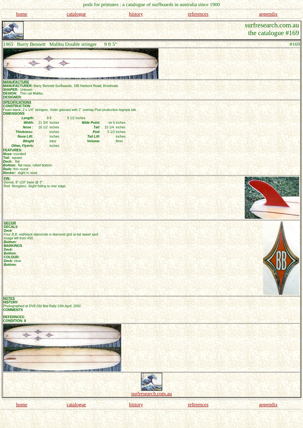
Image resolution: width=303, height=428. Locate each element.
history (136, 14)
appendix (268, 14)
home (21, 14)
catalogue (76, 14)
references (198, 14)
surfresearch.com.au (151, 393)
